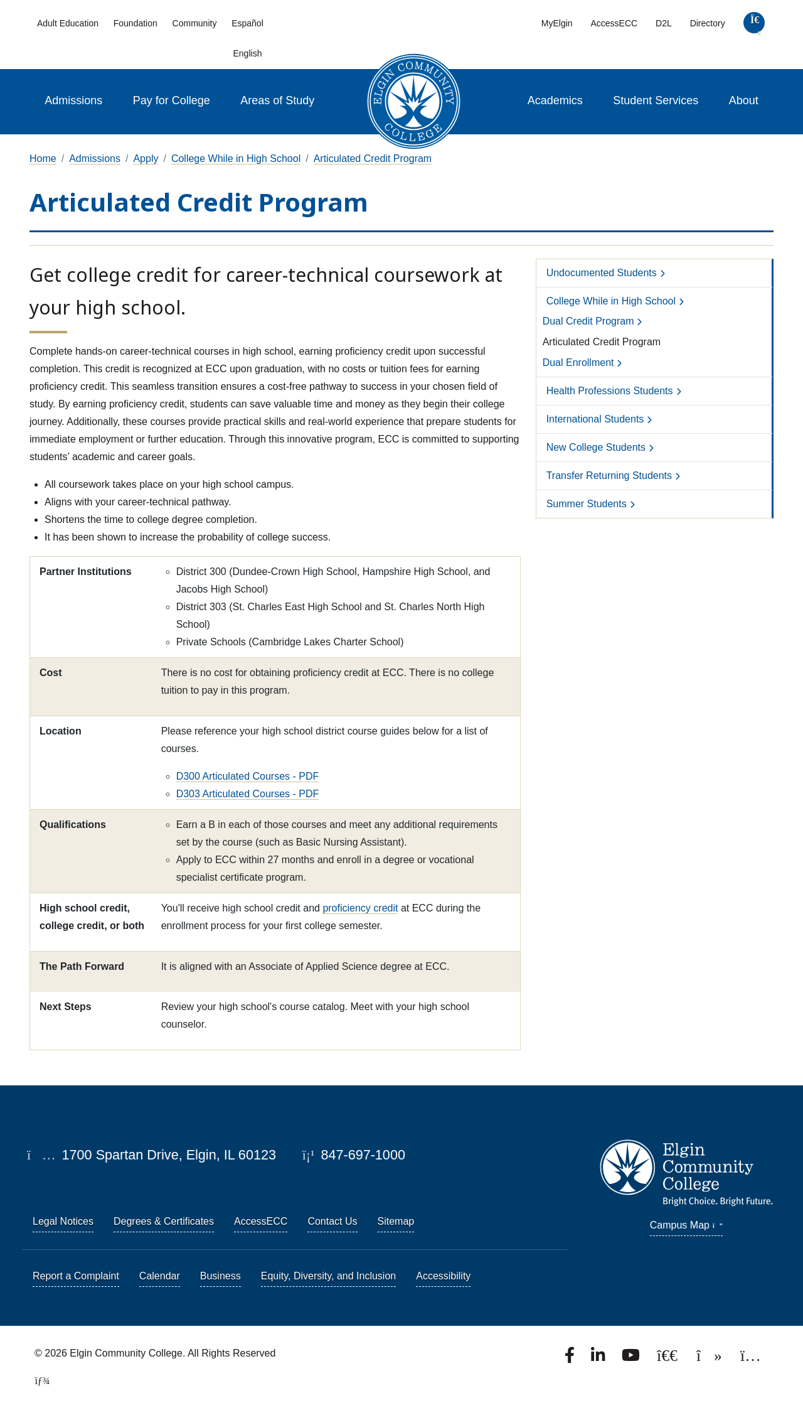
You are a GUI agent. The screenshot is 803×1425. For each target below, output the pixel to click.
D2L (664, 23)
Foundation (135, 23)
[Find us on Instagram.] (750, 1358)
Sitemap (396, 1221)
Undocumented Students (601, 272)
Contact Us (332, 1221)
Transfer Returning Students (609, 475)
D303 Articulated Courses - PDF (247, 793)
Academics (555, 100)
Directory (707, 23)
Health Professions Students (609, 390)
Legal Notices (63, 1221)
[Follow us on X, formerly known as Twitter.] (668, 1358)
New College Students (596, 447)
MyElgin (557, 23)
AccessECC (613, 23)
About (743, 100)
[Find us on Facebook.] (570, 1358)
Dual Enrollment (578, 362)
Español (247, 23)
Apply (145, 158)
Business (220, 1276)
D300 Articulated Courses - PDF (247, 776)
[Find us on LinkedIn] (599, 1358)
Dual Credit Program (588, 321)
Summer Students (586, 503)
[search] (754, 25)
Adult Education (67, 23)
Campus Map (686, 1225)
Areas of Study (277, 100)
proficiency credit (360, 908)
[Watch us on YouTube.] (631, 1358)
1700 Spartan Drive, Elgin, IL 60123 (151, 1155)
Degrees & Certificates (164, 1221)
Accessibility (443, 1276)
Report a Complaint (76, 1276)
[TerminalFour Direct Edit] (38, 1380)
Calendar (159, 1276)
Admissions (73, 100)
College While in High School (235, 158)
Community (195, 23)
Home (42, 158)
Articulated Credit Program (373, 158)
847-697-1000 (353, 1155)
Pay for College (171, 100)
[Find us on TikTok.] (710, 1358)
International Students (595, 419)
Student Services (655, 100)
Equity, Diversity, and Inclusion (328, 1276)
